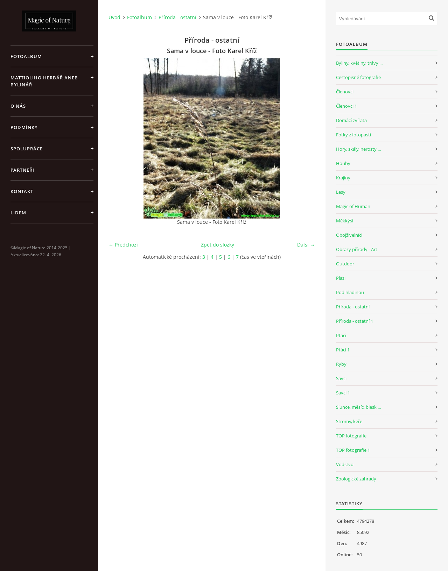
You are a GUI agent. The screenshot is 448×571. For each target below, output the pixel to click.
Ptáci (341, 335)
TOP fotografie (351, 436)
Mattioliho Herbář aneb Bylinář (44, 81)
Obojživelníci (349, 235)
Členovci (345, 91)
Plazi (340, 278)
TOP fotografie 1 (353, 450)
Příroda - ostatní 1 (354, 321)
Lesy (340, 192)
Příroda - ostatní (177, 17)
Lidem (18, 212)
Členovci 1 (346, 106)
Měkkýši (344, 220)
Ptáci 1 (343, 350)
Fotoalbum (26, 56)
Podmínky (24, 127)
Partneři (22, 170)
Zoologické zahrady (356, 479)
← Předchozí (123, 244)
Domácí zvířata (351, 120)
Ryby (341, 364)
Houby (343, 163)
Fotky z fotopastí (353, 134)
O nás (18, 106)
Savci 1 (343, 393)
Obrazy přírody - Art (356, 249)
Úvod (114, 17)
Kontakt (21, 191)
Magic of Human (353, 206)
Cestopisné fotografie (358, 77)
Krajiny (343, 177)
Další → (306, 244)
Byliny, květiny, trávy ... (359, 63)
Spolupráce (26, 148)
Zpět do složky (217, 244)
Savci (341, 378)
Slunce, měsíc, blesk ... (358, 407)
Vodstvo (345, 464)
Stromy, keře (349, 421)
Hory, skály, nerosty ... (358, 149)
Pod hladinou (350, 292)
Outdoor (345, 263)
